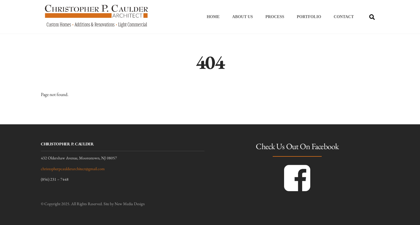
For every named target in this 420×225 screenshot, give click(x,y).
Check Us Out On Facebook (297, 146)
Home (213, 17)
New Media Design (130, 203)
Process (274, 17)
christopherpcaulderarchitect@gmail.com (73, 168)
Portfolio (309, 17)
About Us (242, 17)
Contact (344, 17)
